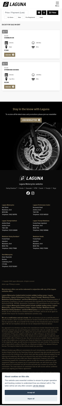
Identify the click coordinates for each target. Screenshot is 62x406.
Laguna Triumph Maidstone (41, 222)
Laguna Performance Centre (41, 206)
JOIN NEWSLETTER (29, 120)
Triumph (48, 189)
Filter (52, 13)
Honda (21, 189)
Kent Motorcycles (7, 255)
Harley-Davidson (11, 189)
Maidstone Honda (38, 237)
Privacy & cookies (15, 285)
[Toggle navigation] (57, 4)
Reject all (31, 399)
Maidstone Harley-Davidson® (11, 237)
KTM (35, 189)
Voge (54, 189)
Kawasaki (29, 189)
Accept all (31, 392)
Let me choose (39, 386)
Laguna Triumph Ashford (9, 222)
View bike (8, 55)
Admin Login (5, 285)
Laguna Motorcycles (8, 206)
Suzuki (41, 189)
